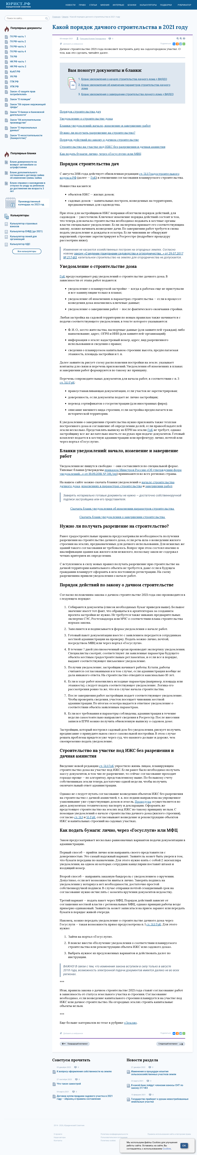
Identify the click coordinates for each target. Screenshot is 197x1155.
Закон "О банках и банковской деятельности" (24, 113)
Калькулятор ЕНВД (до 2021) (23, 231)
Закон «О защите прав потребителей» (19, 93)
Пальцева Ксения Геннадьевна (93, 39)
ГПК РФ (11, 81)
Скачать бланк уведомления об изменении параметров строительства (122, 508)
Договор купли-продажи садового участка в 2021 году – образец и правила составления (85, 1097)
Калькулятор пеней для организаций (20, 238)
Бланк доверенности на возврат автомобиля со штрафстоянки (20, 165)
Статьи (93, 5)
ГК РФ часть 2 (15, 41)
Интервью (118, 5)
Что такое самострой (69, 1083)
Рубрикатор (184, 5)
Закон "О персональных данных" (20, 129)
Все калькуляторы (27, 251)
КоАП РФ (12, 71)
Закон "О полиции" (17, 99)
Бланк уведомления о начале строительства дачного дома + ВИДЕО (124, 79)
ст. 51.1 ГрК (67, 382)
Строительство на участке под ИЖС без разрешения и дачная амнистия (112, 147)
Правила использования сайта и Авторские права (169, 1134)
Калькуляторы (148, 5)
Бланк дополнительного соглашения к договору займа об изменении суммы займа (24, 175)
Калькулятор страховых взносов (20, 225)
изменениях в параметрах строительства (111, 486)
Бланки (132, 5)
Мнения (105, 5)
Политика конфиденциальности (114, 1134)
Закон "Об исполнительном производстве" (22, 121)
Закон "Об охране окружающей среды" (25, 106)
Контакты (58, 1141)
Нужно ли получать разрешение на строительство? (97, 132)
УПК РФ (11, 86)
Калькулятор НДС (17, 244)
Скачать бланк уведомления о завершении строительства (122, 517)
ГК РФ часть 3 (15, 46)
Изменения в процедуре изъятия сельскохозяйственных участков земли (153, 1073)
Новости (70, 5)
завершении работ (158, 486)
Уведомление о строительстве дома (86, 118)
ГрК (93, 177)
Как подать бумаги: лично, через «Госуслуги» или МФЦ (100, 154)
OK (184, 1145)
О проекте (58, 1134)
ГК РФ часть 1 (15, 36)
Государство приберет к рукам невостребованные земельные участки (159, 1100)
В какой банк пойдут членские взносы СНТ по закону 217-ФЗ (157, 1086)
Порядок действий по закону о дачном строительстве (99, 139)
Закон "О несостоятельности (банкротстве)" (23, 137)
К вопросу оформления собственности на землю (84, 1071)
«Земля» (130, 1022)
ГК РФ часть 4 (15, 51)
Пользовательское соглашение (114, 1137)
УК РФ (10, 76)
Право (82, 5)
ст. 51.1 (78, 817)
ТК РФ (10, 56)
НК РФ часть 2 (15, 66)
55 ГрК (90, 817)
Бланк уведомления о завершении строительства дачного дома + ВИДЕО (127, 94)
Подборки (166, 5)
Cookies (167, 1148)
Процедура (143, 801)
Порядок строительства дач (80, 111)
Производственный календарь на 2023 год (31, 203)
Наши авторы (60, 1137)
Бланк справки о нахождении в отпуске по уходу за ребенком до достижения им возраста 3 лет (24, 187)
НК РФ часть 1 (15, 61)
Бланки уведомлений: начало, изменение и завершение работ (105, 125)
